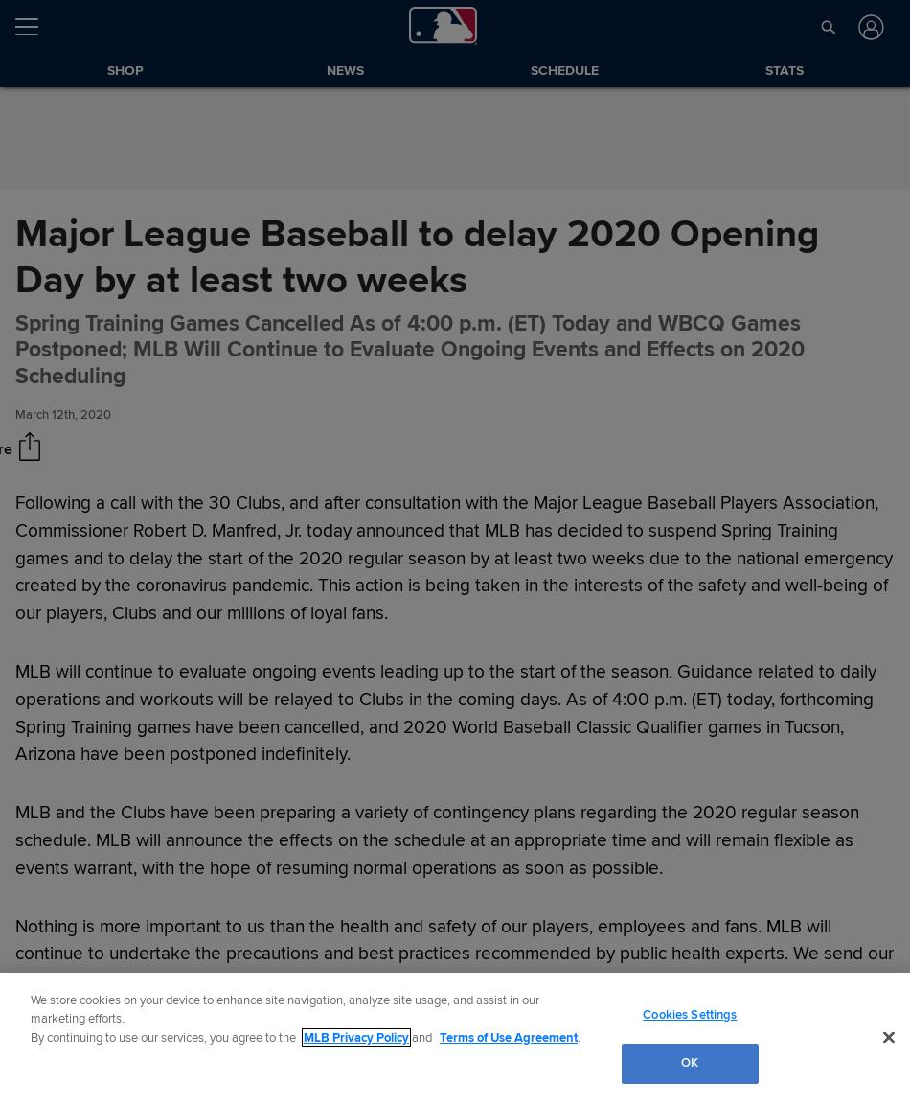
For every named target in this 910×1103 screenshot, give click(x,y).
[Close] (889, 1037)
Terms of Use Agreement (509, 1038)
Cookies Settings (690, 1015)
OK (689, 1062)
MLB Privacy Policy (356, 1038)
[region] (455, 1038)
